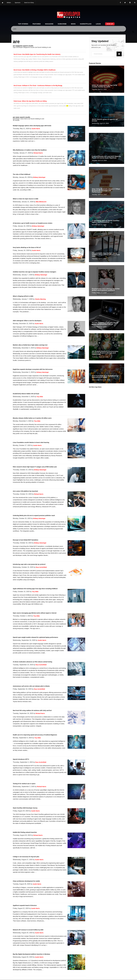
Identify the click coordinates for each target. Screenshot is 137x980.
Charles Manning (40, 299)
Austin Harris (36, 128)
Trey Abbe (40, 396)
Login (98, 24)
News (73, 24)
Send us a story (29, 2)
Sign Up (110, 24)
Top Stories (23, 24)
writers (9, 2)
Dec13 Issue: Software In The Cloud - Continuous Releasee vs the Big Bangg (38, 85)
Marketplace (85, 24)
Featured (37, 24)
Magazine (49, 24)
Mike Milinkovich (41, 201)
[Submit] (133, 31)
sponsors (17, 2)
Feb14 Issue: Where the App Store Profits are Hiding (30, 101)
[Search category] (123, 32)
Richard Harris (38, 153)
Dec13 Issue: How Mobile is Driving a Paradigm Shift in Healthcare (35, 70)
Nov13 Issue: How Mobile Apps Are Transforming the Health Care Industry (37, 54)
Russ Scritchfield (41, 567)
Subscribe (62, 24)
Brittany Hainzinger (39, 177)
